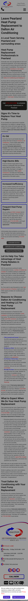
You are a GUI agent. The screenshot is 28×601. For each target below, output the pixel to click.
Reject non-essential (18, 597)
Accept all (6, 597)
